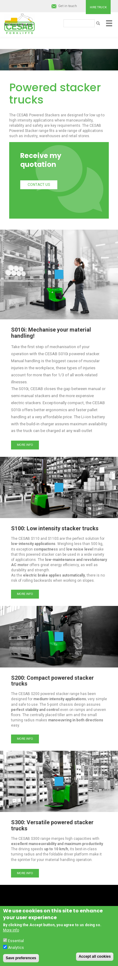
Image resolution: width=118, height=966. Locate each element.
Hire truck (98, 7)
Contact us (39, 184)
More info (25, 444)
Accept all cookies (95, 956)
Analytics (16, 947)
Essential (16, 941)
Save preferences (21, 958)
